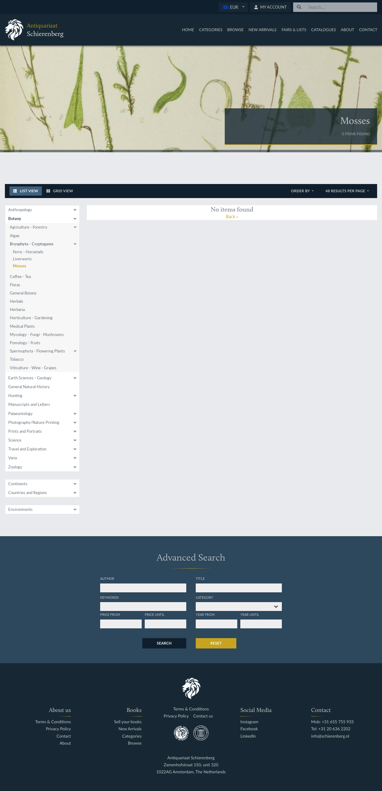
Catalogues (323, 29)
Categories (211, 29)
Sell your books (128, 722)
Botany (14, 218)
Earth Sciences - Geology (30, 378)
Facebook (249, 729)
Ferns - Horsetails (28, 252)
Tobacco (17, 359)
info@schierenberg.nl (330, 736)
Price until (155, 614)
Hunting (15, 395)
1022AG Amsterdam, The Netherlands (191, 772)
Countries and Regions (27, 492)
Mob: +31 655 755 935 (332, 722)
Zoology (15, 467)
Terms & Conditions (53, 722)
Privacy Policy (58, 729)
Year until (249, 614)
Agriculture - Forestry (28, 227)
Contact (368, 29)
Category (204, 597)
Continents (17, 483)
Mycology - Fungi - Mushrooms (37, 334)
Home (188, 29)
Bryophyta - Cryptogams (31, 244)
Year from (205, 614)
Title (200, 578)
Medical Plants (22, 326)
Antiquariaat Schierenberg (191, 758)
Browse (235, 29)
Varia (12, 458)
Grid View (59, 190)
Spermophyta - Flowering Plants (37, 351)
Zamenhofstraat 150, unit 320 (191, 765)
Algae (15, 235)
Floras (15, 284)
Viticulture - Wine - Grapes (33, 367)
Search (164, 643)
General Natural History (29, 386)
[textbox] (233, 7)
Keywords (109, 597)
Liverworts (22, 259)
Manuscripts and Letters (29, 404)
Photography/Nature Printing (33, 422)
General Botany (23, 293)
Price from (110, 614)
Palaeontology (20, 413)
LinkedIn (248, 736)
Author (107, 578)
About (347, 29)
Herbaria (17, 309)
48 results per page (346, 190)
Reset (216, 643)
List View (25, 190)
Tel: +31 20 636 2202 (331, 729)
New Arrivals (263, 29)
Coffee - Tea (20, 276)
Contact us (203, 716)
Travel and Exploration (27, 449)
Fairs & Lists (294, 29)
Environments (20, 509)
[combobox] (233, 7)
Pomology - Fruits (25, 342)
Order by (301, 190)
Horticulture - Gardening (31, 317)
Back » (232, 216)
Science (14, 440)
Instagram (249, 722)
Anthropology (20, 209)
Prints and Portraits (25, 431)
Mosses (19, 266)
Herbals (16, 301)
